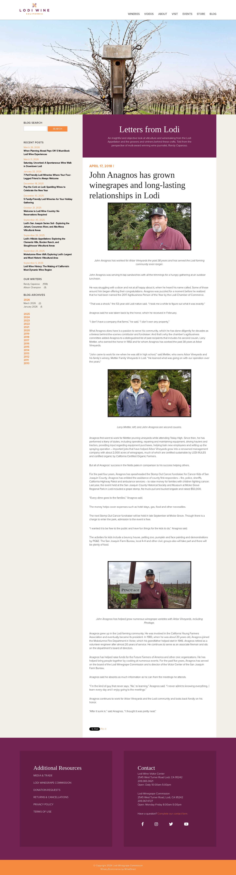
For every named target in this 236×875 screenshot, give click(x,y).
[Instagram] (156, 824)
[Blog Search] (35, 128)
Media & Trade (42, 775)
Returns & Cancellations (50, 797)
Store (201, 14)
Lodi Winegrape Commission (34, 10)
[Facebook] (143, 824)
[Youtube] (186, 824)
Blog (213, 14)
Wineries (134, 14)
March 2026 (33, 303)
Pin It (103, 729)
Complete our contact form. (172, 813)
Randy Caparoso (37, 284)
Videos (149, 14)
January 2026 (34, 306)
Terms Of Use (42, 811)
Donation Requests (46, 790)
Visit (175, 14)
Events (187, 14)
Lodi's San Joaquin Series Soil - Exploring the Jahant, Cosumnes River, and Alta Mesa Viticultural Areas (46, 227)
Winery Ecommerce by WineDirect (118, 869)
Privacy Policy (43, 804)
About (162, 14)
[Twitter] (171, 824)
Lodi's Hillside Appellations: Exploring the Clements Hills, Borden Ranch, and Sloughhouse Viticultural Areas (44, 242)
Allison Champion (36, 287)
